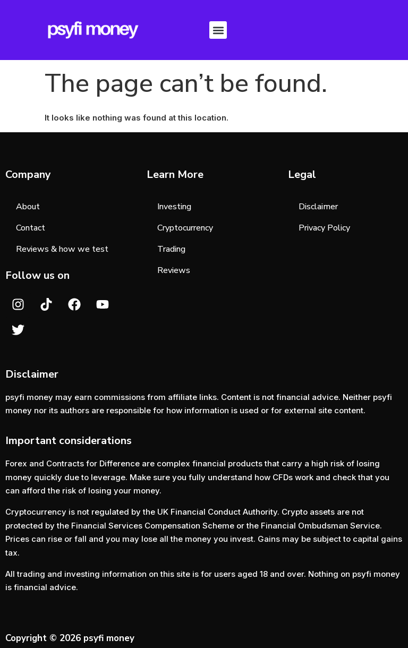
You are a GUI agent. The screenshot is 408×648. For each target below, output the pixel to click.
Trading (171, 249)
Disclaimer (318, 206)
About (28, 206)
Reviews (173, 270)
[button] (218, 30)
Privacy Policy (324, 228)
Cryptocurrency (185, 228)
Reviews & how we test (62, 249)
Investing (174, 206)
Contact (30, 228)
